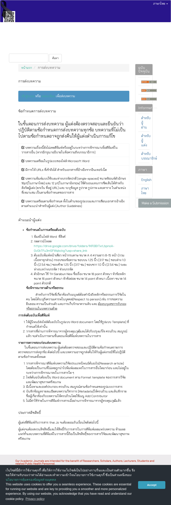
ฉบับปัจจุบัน (15, 36)
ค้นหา (55, 58)
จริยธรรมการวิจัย (77, 36)
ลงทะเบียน (14, 48)
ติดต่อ (119, 36)
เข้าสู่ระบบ (30, 48)
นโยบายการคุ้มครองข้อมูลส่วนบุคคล (31, 479)
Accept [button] (151, 485)
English (146, 180)
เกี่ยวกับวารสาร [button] (137, 36)
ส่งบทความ (56, 36)
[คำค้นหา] (28, 58)
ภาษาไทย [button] (160, 4)
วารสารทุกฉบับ (36, 36)
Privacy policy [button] (35, 499)
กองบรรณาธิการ (101, 36)
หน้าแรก (26, 68)
